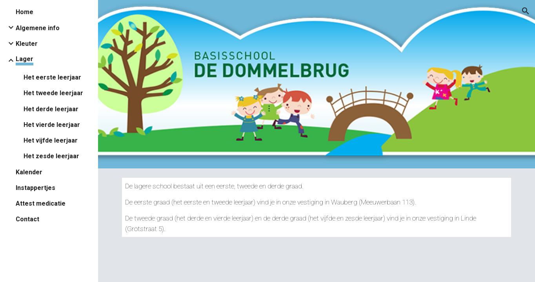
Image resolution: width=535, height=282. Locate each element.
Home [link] (24, 12)
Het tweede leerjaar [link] (53, 93)
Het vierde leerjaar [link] (52, 124)
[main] (316, 207)
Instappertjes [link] (35, 188)
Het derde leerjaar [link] (51, 109)
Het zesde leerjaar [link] (51, 156)
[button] (525, 11)
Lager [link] (24, 59)
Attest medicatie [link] (41, 203)
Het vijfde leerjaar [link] (51, 140)
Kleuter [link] (27, 43)
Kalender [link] (29, 172)
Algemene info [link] (38, 28)
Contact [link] (27, 219)
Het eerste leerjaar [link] (52, 77)
